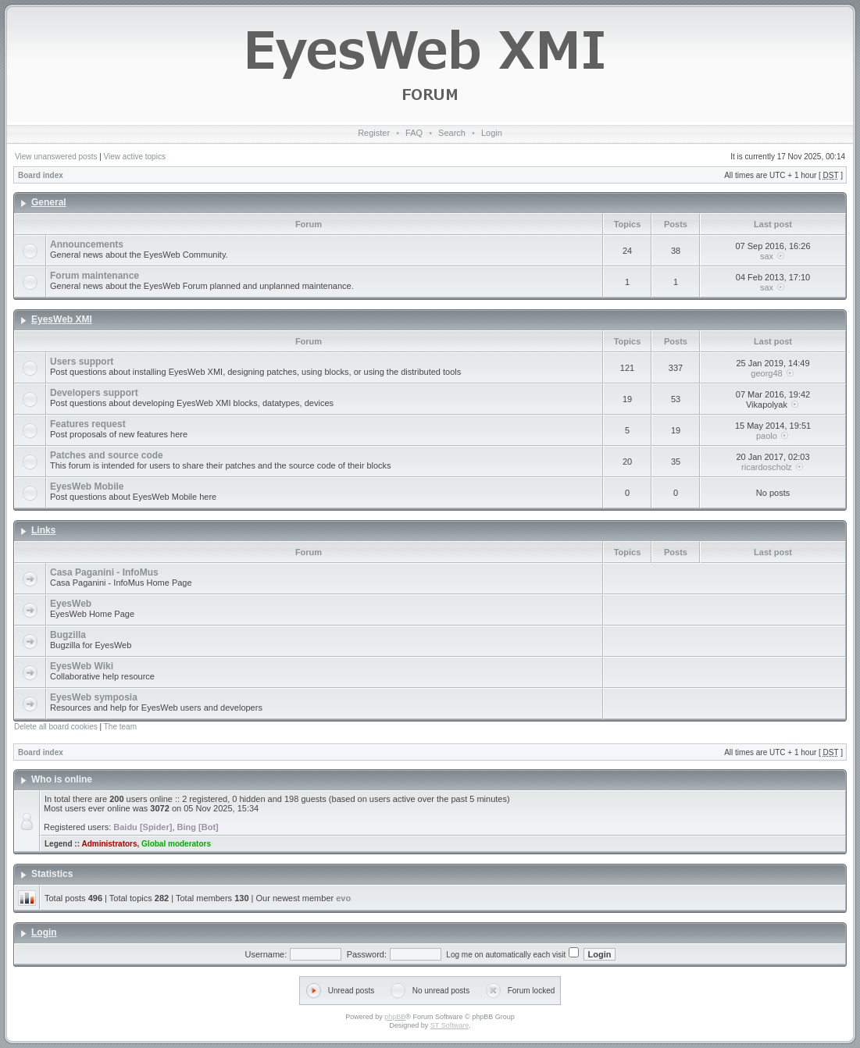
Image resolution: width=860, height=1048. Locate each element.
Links (43, 530)
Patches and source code (106, 455)
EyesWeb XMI (61, 319)
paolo (766, 435)
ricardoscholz (766, 467)
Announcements (86, 244)
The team (120, 726)
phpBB (394, 1017)
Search (452, 132)
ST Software (449, 1025)
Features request (88, 424)
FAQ (414, 132)
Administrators (109, 843)
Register (374, 132)
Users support (81, 361)
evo (343, 898)
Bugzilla (68, 634)
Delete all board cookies (56, 726)
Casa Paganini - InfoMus (104, 572)
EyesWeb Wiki (81, 666)
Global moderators (176, 843)
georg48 (766, 373)
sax (766, 256)
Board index (40, 175)
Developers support (94, 392)
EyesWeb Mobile (86, 486)
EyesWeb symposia (93, 697)
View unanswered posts (56, 156)
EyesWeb (70, 603)
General (48, 202)
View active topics (135, 156)
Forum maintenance (94, 275)
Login (491, 132)
